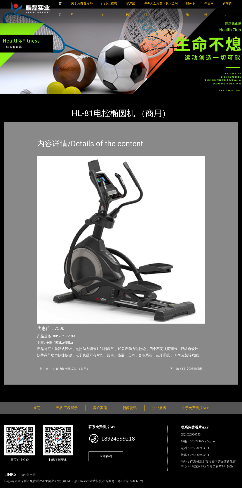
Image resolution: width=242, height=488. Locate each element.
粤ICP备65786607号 (131, 481)
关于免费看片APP (195, 408)
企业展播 (159, 408)
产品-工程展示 (30, 97)
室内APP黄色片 (57, 97)
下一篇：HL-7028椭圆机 (186, 368)
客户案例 (100, 408)
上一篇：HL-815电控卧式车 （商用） (64, 368)
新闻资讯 (130, 408)
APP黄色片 (28, 475)
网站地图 (6, 486)
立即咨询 (106, 456)
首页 (12, 97)
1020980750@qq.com (203, 441)
